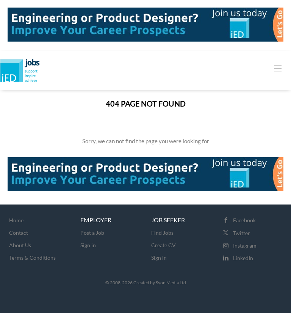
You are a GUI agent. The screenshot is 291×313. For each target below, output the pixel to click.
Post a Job (92, 232)
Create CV (163, 245)
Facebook (244, 220)
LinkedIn (243, 258)
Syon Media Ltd (171, 282)
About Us (20, 245)
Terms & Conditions (32, 257)
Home (16, 220)
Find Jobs (162, 232)
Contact (18, 232)
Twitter (241, 233)
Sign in (88, 245)
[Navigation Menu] (278, 68)
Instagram (245, 245)
